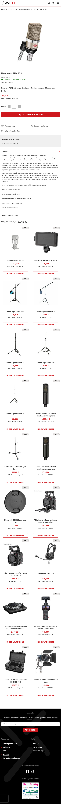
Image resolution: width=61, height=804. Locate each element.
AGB (4, 751)
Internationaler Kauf (12, 131)
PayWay (30, 791)
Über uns (35, 744)
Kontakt (6, 754)
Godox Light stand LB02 (46, 312)
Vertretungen (37, 747)
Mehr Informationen (10, 215)
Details (4, 151)
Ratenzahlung (10, 126)
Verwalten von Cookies (11, 758)
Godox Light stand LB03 (15, 312)
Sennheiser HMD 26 (46, 573)
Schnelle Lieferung (41, 126)
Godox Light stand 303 (45, 363)
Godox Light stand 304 (15, 363)
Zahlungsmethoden (10, 744)
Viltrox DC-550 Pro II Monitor (45, 261)
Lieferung (6, 747)
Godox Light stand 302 (15, 414)
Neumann (6, 77)
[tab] (30, 151)
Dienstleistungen (38, 751)
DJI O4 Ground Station (15, 261)
